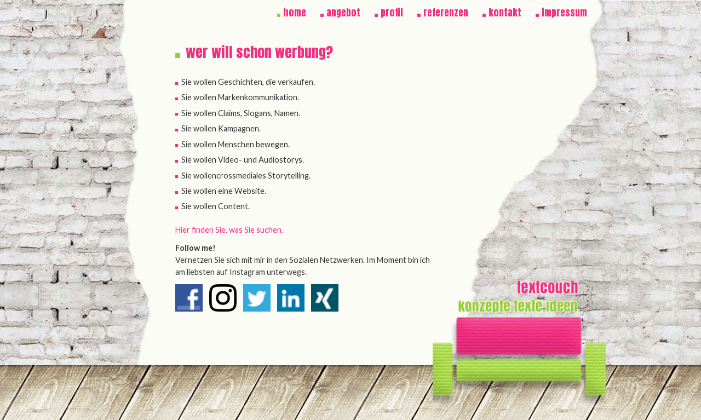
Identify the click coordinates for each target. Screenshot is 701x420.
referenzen (445, 12)
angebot (343, 12)
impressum (564, 12)
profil (392, 12)
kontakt (505, 12)
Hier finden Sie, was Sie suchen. (229, 229)
